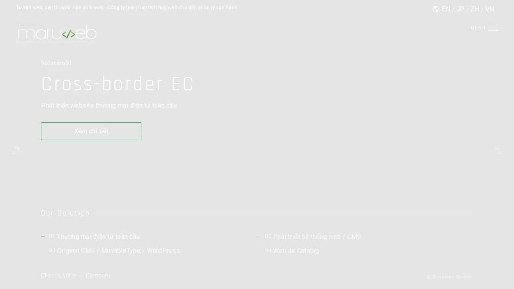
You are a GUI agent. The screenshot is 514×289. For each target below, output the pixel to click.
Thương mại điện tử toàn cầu (94, 236)
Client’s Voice (58, 275)
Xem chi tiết (91, 131)
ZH (475, 9)
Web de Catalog (292, 250)
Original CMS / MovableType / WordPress (114, 250)
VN (489, 9)
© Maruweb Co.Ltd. (450, 277)
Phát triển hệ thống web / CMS (313, 236)
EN (446, 9)
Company (98, 275)
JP (460, 9)
